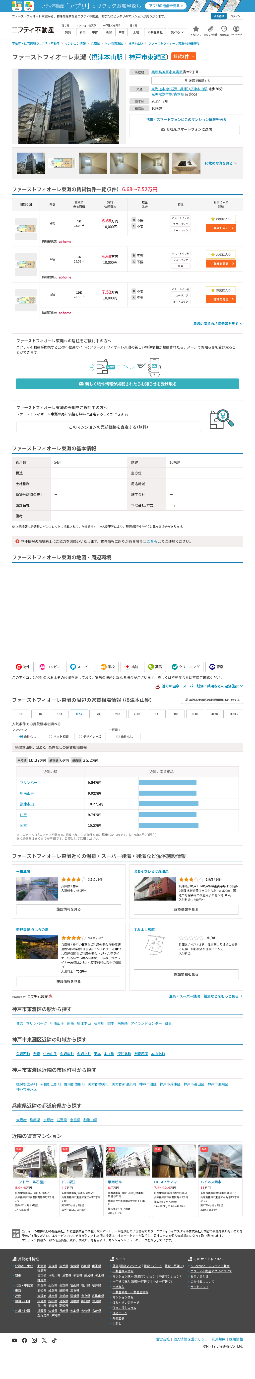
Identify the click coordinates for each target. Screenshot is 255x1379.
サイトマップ (199, 1287)
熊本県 (74, 1310)
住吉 (23, 814)
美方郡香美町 (98, 1084)
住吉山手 (50, 1053)
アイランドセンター (146, 1023)
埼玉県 (66, 1275)
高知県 (63, 1305)
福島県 (41, 1270)
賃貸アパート (153, 1266)
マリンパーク (30, 782)
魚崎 (70, 1023)
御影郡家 (141, 1053)
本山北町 (158, 1053)
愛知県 (41, 1290)
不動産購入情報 (123, 1271)
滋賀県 (62, 1119)
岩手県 (63, 1266)
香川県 (41, 1305)
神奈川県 (54, 1275)
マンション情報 (123, 1297)
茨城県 (88, 1275)
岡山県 (52, 1301)
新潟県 (41, 1285)
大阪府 (21, 1119)
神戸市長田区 (194, 1084)
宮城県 (74, 1266)
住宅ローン (120, 1313)
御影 (168, 1023)
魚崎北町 (84, 1053)
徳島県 (96, 1301)
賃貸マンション (130, 1266)
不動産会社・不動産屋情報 (130, 1292)
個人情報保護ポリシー (190, 1339)
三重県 (74, 1290)
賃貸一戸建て (174, 1266)
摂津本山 (27, 803)
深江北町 (124, 1053)
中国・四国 (22, 1301)
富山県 (74, 1285)
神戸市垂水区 (26, 1089)
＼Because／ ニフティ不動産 (210, 1266)
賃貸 (116, 1266)
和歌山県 (90, 1119)
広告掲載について (202, 1281)
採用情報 (236, 1339)
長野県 (63, 1285)
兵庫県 (156, 71)
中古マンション (169, 1276)
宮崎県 (96, 1310)
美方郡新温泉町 (124, 1084)
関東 (18, 1275)
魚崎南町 (67, 1053)
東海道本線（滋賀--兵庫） (170, 88)
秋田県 (85, 1266)
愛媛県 (52, 1305)
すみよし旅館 (144, 929)
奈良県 (75, 1119)
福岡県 (41, 1310)
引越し (117, 1323)
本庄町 (109, 1053)
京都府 (48, 1119)
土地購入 (119, 1287)
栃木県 (99, 1275)
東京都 (41, 1275)
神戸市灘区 (148, 1084)
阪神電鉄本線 (161, 94)
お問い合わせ (199, 1276)
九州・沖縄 (22, 1310)
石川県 (85, 1285)
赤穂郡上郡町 (50, 1084)
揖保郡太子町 (26, 1084)
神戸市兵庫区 (170, 1084)
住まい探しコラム (124, 1307)
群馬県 (41, 1280)
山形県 (96, 1266)
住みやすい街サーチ (126, 1302)
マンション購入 (123, 1276)
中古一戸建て (162, 1281)
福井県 (96, 1285)
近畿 (18, 1295)
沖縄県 (55, 1315)
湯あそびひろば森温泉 (151, 871)
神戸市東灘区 (147, 56)
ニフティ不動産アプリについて (211, 1271)
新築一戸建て (141, 1281)
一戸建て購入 (121, 1281)
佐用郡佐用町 (74, 1084)
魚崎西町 (23, 1053)
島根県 (74, 1301)
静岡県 (63, 1290)
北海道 (41, 1266)
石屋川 (99, 1023)
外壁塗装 (119, 1318)
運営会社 (163, 1339)
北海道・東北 (24, 1266)
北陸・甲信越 (24, 1285)
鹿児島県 (43, 1315)
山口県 (85, 1301)
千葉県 (77, 1275)
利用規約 (219, 1339)
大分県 (85, 1310)
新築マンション (145, 1276)
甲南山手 (27, 793)
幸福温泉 (23, 871)
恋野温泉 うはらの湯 (32, 929)
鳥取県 (63, 1301)
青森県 (52, 1266)
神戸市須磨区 (217, 1084)
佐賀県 (52, 1310)
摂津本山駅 (107, 56)
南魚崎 (122, 1023)
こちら (152, 541)
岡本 (23, 825)
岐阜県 (52, 1290)
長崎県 (63, 1310)
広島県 (41, 1301)
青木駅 (179, 94)
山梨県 (52, 1285)
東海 (18, 1290)
